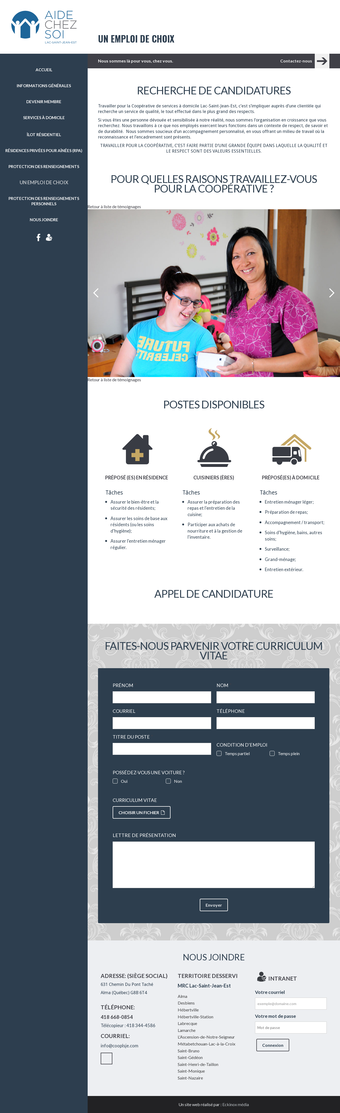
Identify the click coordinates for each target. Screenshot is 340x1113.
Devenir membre (43, 101)
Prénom (125, 685)
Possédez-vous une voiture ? (149, 772)
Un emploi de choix (44, 182)
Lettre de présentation (144, 835)
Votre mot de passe (275, 1016)
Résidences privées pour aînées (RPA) (43, 150)
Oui (124, 781)
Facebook (38, 237)
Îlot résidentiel (44, 134)
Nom (224, 685)
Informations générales (44, 85)
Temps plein (289, 753)
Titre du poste (133, 737)
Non (178, 781)
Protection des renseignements (43, 166)
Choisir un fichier (141, 812)
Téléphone (232, 711)
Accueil (44, 69)
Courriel (125, 711)
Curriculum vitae (135, 800)
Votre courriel (270, 992)
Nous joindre (44, 219)
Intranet (49, 237)
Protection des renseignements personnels (43, 201)
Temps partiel (237, 753)
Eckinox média (235, 1104)
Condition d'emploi (241, 745)
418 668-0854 (117, 1017)
